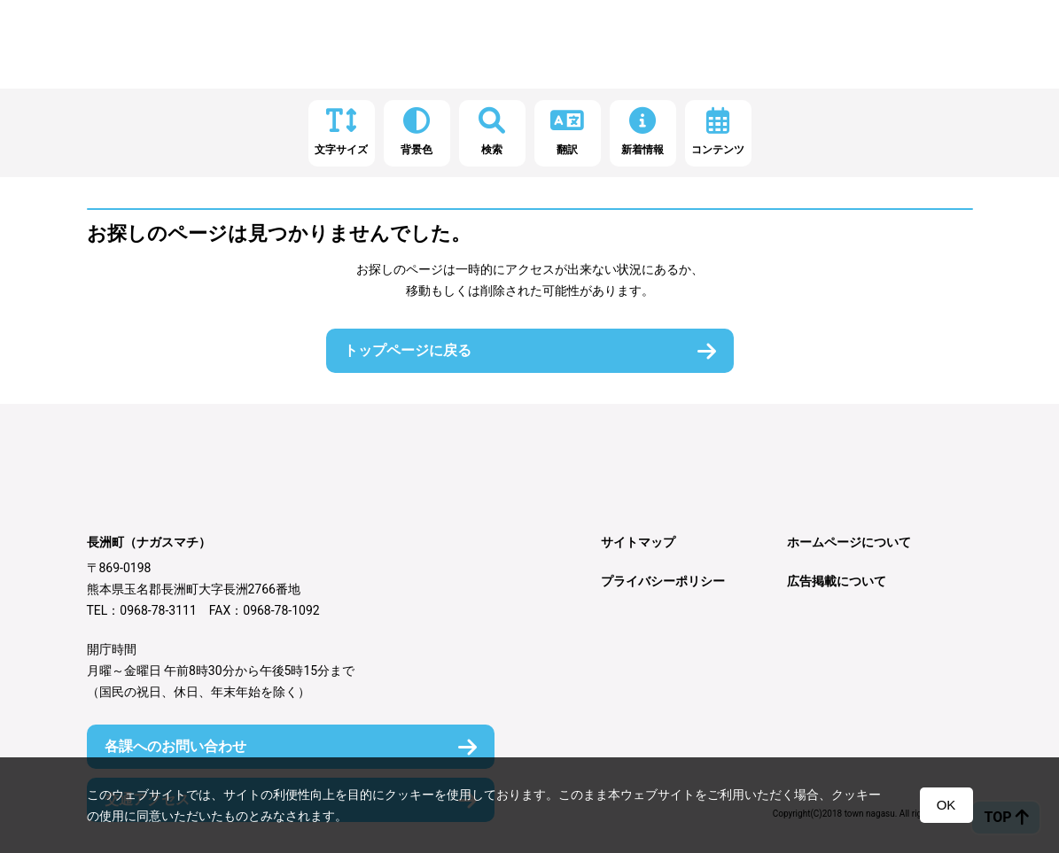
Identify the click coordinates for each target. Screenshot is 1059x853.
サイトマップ (638, 542)
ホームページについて (849, 542)
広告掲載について (836, 581)
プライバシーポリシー (663, 581)
